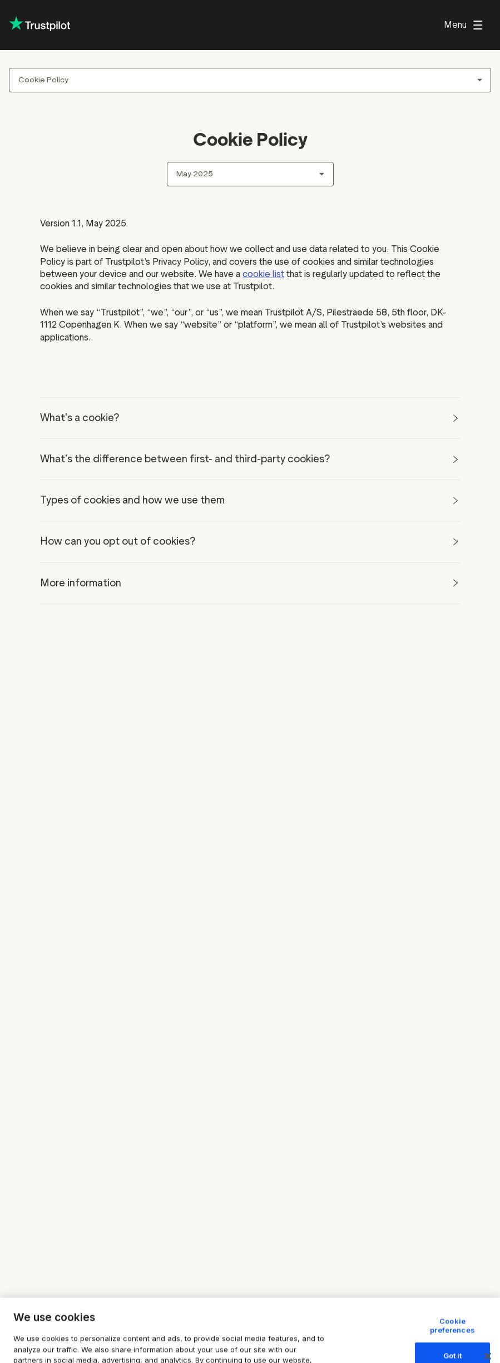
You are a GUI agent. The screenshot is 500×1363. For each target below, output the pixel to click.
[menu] (463, 25)
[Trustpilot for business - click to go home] (39, 25)
